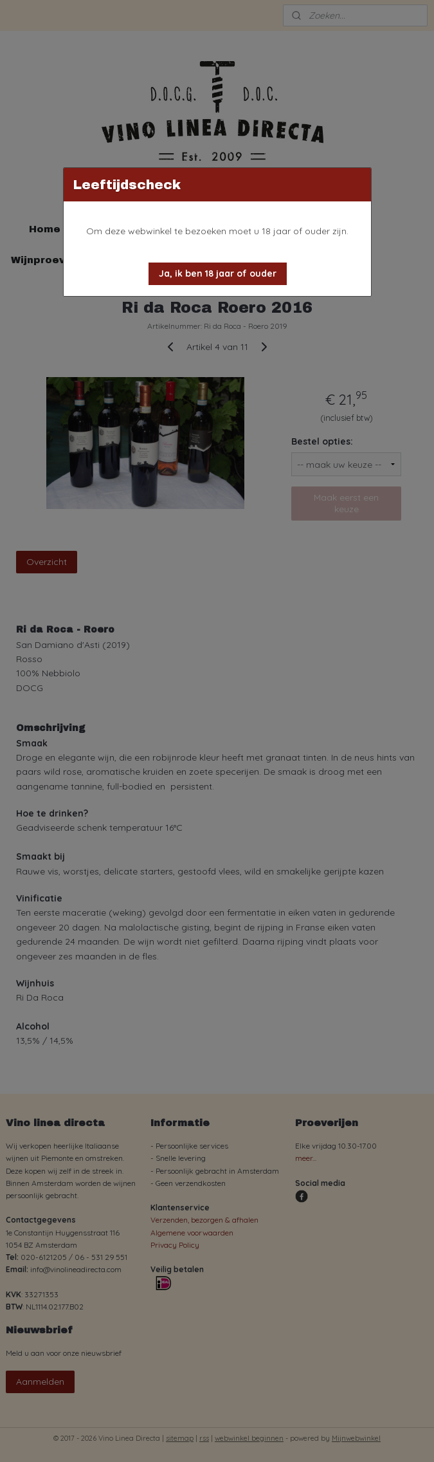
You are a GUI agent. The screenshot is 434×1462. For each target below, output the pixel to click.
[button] (217, 274)
